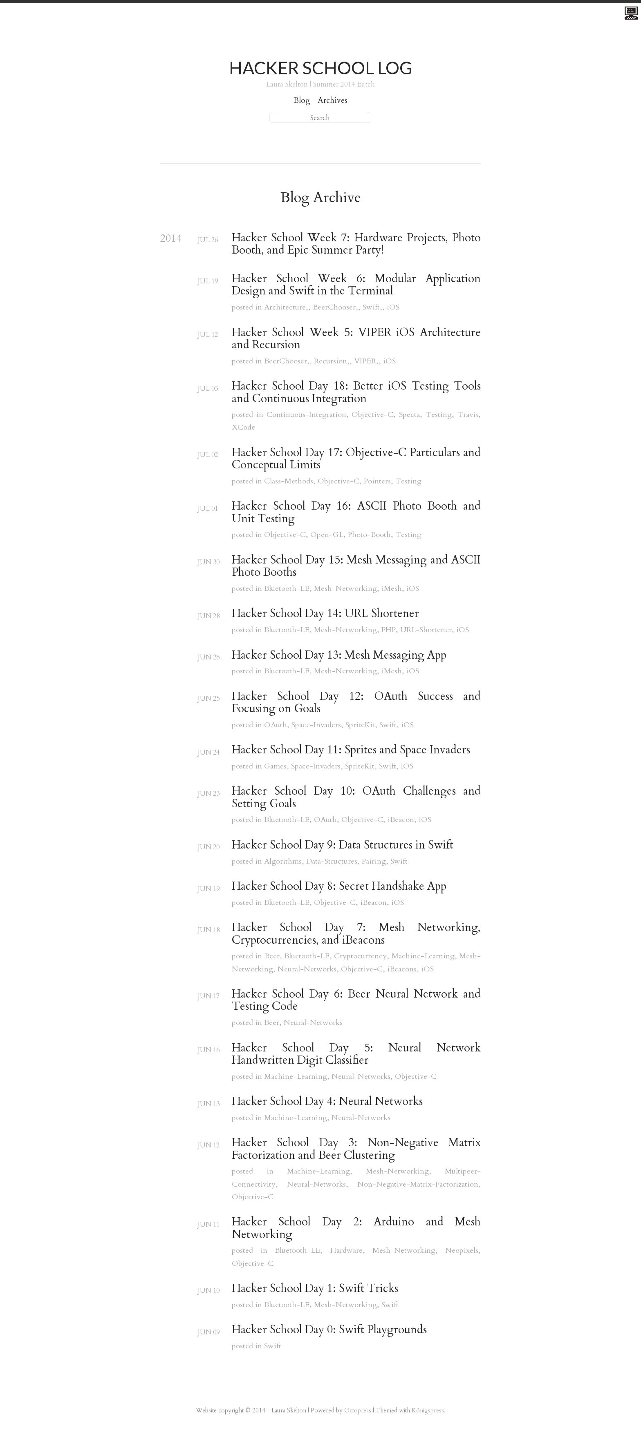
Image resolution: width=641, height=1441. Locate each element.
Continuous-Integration (306, 415)
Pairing (374, 861)
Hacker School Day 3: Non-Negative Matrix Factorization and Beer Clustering (356, 1149)
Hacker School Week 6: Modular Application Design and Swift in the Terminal (356, 285)
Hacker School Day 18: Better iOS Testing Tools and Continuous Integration (356, 392)
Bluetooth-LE (286, 589)
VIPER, (366, 361)
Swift (388, 725)
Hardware (346, 1250)
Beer (272, 956)
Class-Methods (288, 481)
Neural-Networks (307, 969)
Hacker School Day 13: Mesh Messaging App (339, 655)
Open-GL (326, 535)
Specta (409, 415)
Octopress (357, 1410)
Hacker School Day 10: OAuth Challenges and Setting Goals (356, 797)
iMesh (391, 589)
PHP (388, 630)
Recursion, (332, 361)
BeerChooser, (335, 307)
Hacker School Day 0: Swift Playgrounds (329, 1330)
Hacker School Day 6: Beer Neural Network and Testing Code (356, 1000)
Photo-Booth (369, 535)
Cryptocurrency (360, 956)
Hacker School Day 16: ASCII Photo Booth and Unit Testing (356, 512)
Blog (302, 100)
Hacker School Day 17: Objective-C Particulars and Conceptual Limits (356, 459)
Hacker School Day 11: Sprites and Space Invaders (351, 750)
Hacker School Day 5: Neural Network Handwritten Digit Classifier (356, 1054)
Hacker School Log (320, 67)
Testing (439, 415)
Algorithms (283, 861)
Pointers (377, 481)
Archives (332, 100)
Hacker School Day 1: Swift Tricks (315, 1289)
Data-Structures (331, 861)
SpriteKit (360, 725)
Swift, (372, 307)
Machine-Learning (423, 956)
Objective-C (372, 415)
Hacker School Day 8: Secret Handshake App (339, 886)
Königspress (428, 1410)
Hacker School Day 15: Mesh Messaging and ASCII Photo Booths (356, 566)
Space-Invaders (316, 725)
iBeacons (402, 969)
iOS (393, 307)
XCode (243, 427)
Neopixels (461, 1250)
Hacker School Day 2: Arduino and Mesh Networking (356, 1228)
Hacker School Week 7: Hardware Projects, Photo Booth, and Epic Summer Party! (356, 244)
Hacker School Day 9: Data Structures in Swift (342, 845)
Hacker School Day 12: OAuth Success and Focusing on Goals (356, 702)
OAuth (275, 725)
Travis (467, 415)
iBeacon (401, 820)
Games (275, 766)
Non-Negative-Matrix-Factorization (417, 1184)
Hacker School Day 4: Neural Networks (327, 1102)
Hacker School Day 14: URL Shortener (325, 614)
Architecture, (286, 307)
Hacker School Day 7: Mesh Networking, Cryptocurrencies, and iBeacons (356, 934)
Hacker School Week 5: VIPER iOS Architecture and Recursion (356, 339)
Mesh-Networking (345, 589)
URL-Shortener (426, 630)
